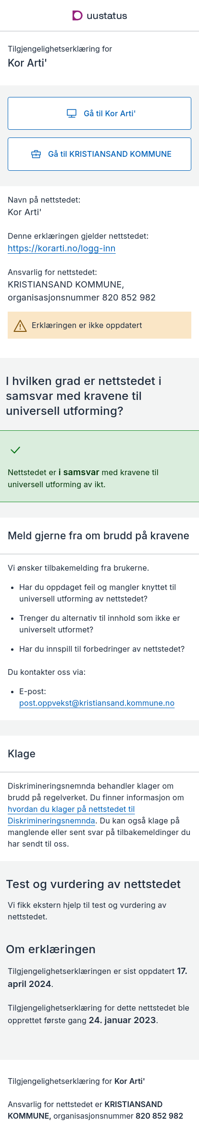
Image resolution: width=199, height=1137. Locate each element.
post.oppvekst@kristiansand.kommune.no (96, 703)
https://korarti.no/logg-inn (62, 248)
